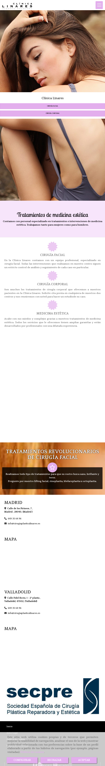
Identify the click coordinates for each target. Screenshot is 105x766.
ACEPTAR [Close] (84, 760)
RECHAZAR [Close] (54, 760)
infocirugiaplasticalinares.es (24, 523)
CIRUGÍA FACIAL (52, 106)
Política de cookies (32, 752)
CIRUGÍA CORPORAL (52, 113)
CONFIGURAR (22, 760)
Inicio (10, 726)
